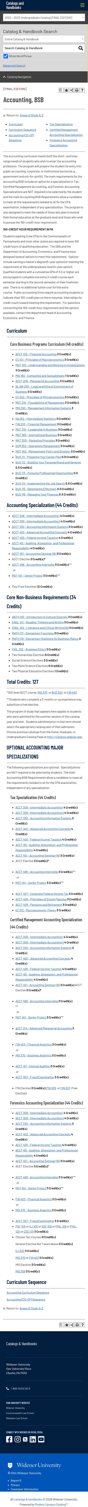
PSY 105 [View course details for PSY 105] (20, 1226)
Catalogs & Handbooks (21, 1343)
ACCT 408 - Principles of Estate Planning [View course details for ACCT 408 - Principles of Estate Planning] (41, 899)
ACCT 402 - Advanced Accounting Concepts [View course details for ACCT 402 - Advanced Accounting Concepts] (39, 532)
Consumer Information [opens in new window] (24, 1489)
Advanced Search (14, 65)
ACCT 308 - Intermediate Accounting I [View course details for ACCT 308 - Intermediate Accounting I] (36, 515)
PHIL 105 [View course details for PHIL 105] (61, 1226)
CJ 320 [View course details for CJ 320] (19, 1251)
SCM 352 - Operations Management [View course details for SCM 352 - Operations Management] (37, 446)
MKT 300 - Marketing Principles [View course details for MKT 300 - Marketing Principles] (35, 440)
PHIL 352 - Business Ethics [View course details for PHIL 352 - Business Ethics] (29, 649)
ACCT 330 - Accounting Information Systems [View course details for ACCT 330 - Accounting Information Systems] (40, 526)
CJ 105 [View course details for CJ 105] (33, 1226)
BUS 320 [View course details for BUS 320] (57, 692)
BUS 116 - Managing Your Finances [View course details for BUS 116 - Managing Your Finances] (36, 494)
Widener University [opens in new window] (15, 1408)
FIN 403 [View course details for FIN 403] (72, 692)
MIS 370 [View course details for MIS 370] (42, 692)
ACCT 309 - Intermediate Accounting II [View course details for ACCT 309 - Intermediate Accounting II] (36, 521)
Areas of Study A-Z (31, 115)
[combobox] (44, 17)
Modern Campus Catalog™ (51, 1504)
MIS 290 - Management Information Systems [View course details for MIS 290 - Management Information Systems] (43, 408)
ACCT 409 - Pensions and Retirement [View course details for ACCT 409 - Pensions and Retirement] (38, 904)
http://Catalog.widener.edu (64, 737)
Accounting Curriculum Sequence (28, 1292)
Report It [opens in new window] (16, 1480)
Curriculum (16, 124)
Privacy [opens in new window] (15, 1485)
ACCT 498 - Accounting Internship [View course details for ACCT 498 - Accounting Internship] (33, 564)
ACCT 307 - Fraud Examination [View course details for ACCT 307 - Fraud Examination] (34, 1077)
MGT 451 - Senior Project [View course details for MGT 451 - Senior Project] (27, 575)
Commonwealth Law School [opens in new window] (20, 1413)
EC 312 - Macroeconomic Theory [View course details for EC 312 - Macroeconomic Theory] (35, 910)
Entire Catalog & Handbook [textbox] (22, 39)
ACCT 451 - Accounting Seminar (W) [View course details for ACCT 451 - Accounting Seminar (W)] (34, 553)
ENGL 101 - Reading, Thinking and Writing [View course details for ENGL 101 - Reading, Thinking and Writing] (38, 622)
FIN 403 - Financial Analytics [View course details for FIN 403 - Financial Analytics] (33, 1044)
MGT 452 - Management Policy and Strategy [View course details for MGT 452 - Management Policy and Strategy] (42, 451)
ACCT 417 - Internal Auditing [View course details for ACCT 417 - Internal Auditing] (32, 1066)
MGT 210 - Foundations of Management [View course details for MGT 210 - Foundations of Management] (39, 402)
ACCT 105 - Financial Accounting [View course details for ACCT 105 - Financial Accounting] (36, 354)
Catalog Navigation (19, 77)
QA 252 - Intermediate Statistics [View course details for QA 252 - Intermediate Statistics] (35, 418)
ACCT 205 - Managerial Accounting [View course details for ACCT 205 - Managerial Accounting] (37, 381)
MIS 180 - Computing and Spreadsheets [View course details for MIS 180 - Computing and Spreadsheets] (40, 375)
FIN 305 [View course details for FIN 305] (51, 1088)
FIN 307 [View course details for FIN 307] (65, 1088)
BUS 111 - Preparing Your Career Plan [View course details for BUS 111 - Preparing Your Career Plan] (38, 457)
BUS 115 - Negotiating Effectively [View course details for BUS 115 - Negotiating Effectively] (36, 489)
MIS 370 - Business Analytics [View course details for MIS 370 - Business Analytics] (33, 1055)
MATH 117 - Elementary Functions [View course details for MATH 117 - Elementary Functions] (33, 633)
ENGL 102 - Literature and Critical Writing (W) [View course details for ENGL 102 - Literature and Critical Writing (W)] (40, 627)
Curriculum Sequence (22, 129)
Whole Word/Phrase (20, 56)
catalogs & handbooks (28, 1499)
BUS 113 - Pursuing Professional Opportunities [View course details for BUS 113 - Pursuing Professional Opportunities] (44, 473)
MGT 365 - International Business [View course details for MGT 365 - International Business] (36, 435)
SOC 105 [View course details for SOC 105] (46, 1226)
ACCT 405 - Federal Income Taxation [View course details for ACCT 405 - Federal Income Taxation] (35, 537)
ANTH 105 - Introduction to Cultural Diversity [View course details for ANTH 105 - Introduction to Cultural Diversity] (40, 617)
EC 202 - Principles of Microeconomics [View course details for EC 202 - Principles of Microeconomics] (39, 397)
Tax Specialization (61, 124)
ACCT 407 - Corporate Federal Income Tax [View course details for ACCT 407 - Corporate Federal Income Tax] (41, 893)
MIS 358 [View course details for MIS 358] (20, 1271)
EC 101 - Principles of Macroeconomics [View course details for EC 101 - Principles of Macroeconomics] (39, 359)
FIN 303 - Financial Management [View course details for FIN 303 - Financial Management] (36, 424)
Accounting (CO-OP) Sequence (26, 1299)
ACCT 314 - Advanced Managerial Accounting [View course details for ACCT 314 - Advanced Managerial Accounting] (43, 1028)
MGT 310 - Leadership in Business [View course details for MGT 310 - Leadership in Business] (36, 429)
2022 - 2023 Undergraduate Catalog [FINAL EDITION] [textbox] (38, 17)
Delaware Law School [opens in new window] (16, 1418)
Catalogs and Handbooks (15, 5)
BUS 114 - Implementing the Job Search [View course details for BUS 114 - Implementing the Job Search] (40, 483)
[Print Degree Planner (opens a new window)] (61, 90)
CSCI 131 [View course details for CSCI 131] (29, 1231)
